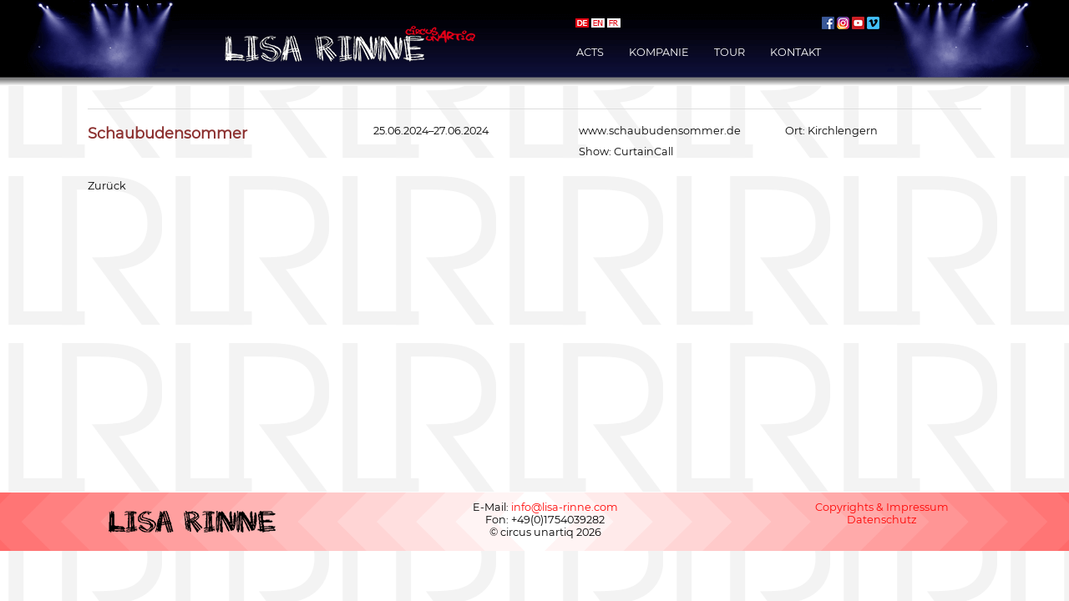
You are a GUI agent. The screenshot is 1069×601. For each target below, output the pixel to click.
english (598, 23)
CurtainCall (643, 151)
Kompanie (659, 52)
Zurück (107, 185)
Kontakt (795, 52)
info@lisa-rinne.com (564, 507)
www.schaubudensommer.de (660, 130)
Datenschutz (882, 519)
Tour (729, 52)
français (614, 23)
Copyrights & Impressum (882, 507)
